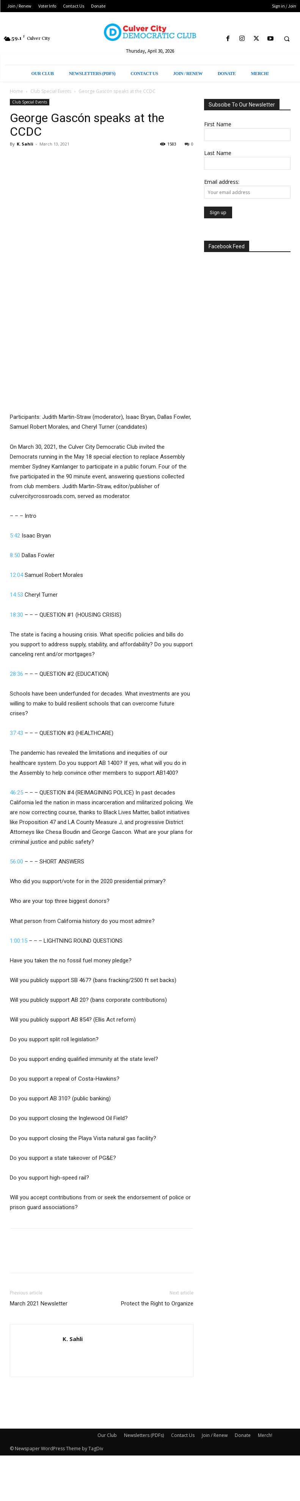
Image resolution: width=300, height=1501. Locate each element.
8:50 (15, 555)
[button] (286, 39)
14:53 (16, 594)
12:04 (16, 575)
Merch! (265, 1435)
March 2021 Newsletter (39, 1303)
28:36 (16, 674)
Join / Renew (215, 1435)
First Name (217, 124)
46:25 (16, 792)
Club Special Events (50, 91)
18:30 (16, 614)
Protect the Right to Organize (157, 1303)
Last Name (217, 153)
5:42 (15, 535)
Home (16, 91)
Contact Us (183, 1435)
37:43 (16, 733)
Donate (243, 1435)
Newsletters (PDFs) (144, 1435)
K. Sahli (25, 144)
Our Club (107, 1435)
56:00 (16, 861)
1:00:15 (18, 940)
